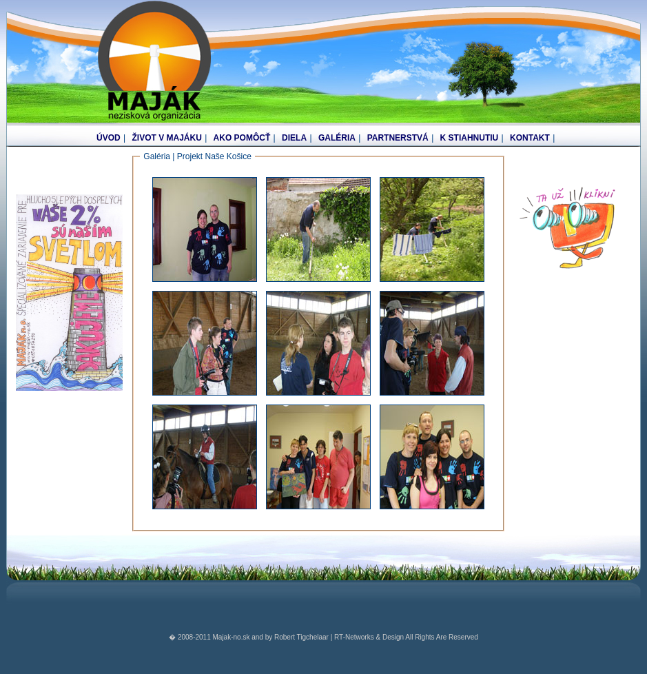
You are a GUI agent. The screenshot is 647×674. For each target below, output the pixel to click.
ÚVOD (108, 138)
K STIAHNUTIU (469, 138)
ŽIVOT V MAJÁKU (166, 138)
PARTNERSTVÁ (398, 138)
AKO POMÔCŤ (242, 138)
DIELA (294, 138)
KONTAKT (530, 138)
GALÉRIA (337, 138)
